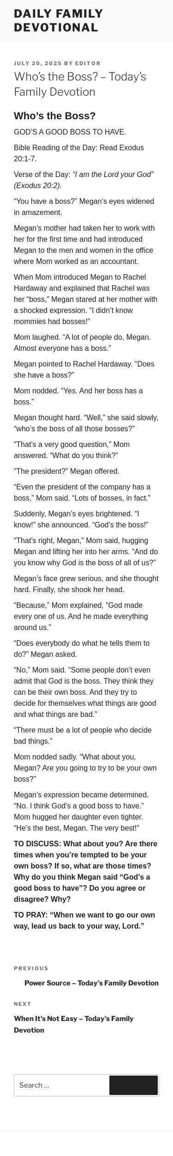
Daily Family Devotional (59, 20)
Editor (88, 63)
